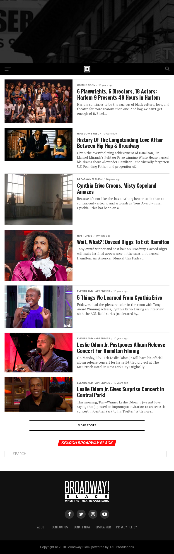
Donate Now (81, 527)
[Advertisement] (87, 31)
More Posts (87, 425)
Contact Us (59, 527)
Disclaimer (103, 527)
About (41, 527)
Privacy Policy (126, 527)
